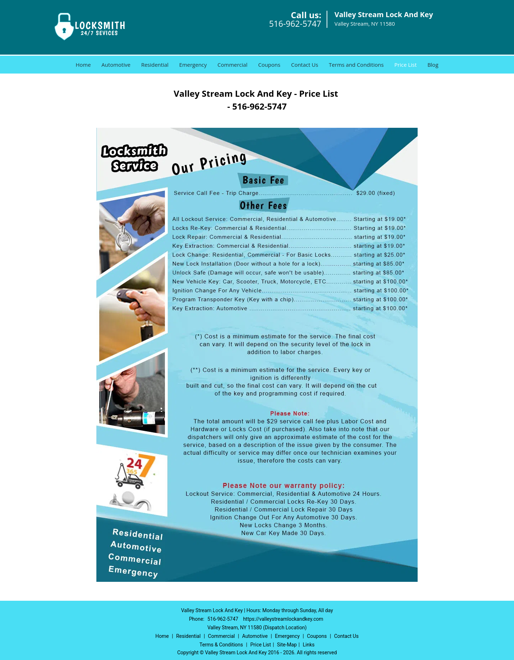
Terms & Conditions (221, 645)
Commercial (232, 64)
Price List (405, 64)
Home (83, 64)
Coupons (269, 64)
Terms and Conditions (356, 64)
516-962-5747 (295, 23)
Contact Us (304, 64)
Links (308, 645)
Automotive (115, 64)
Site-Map (287, 645)
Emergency (193, 64)
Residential (154, 64)
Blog (432, 64)
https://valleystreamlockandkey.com (283, 619)
